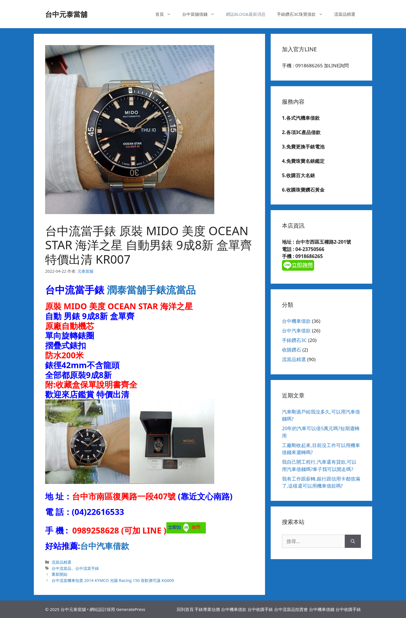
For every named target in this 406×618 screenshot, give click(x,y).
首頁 (165, 14)
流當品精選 (344, 14)
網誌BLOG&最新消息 (246, 14)
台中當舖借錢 (201, 14)
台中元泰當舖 (66, 14)
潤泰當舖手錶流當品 (151, 289)
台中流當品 (61, 568)
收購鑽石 (291, 349)
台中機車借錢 (321, 609)
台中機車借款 (296, 321)
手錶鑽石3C (294, 340)
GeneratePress (130, 609)
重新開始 (59, 574)
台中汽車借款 (104, 545)
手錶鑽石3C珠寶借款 (302, 14)
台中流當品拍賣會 (291, 609)
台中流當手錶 (87, 568)
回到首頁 (185, 609)
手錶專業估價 (207, 609)
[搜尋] (353, 541)
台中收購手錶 (260, 609)
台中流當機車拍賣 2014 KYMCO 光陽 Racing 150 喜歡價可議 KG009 (113, 580)
